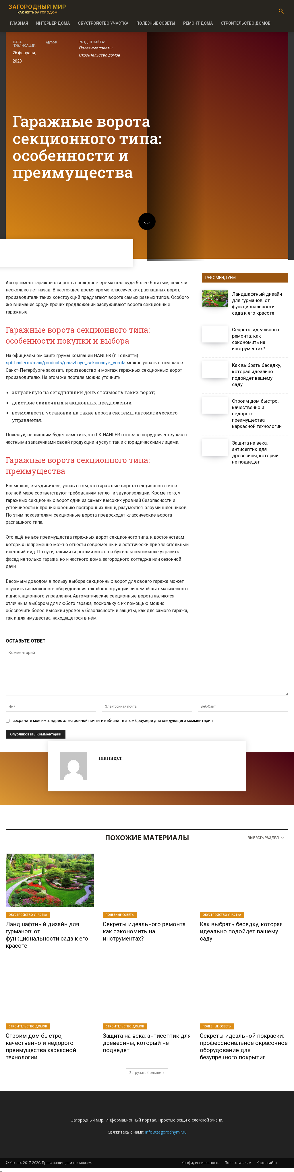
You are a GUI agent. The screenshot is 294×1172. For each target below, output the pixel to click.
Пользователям (238, 1160)
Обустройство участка (28, 915)
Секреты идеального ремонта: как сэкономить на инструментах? (255, 339)
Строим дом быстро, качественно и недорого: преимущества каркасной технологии (41, 1045)
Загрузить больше (147, 1070)
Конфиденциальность (200, 1160)
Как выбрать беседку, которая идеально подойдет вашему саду (241, 931)
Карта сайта (267, 1160)
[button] (281, 11)
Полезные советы (95, 48)
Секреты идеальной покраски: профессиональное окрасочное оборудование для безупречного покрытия (244, 1045)
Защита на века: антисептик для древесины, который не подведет (255, 452)
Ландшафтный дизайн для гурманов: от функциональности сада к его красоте (47, 934)
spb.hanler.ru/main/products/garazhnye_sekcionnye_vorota (65, 362)
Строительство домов (99, 55)
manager (110, 757)
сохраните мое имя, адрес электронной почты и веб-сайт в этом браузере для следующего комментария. (113, 720)
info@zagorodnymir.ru (166, 1130)
